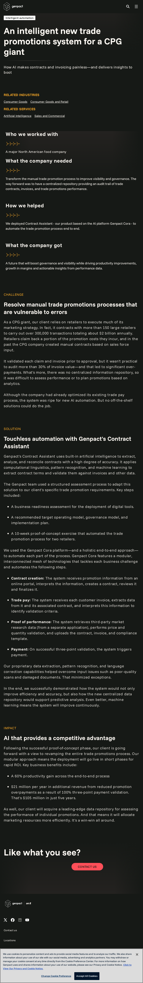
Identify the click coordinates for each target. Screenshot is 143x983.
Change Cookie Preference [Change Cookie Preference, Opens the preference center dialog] (56, 975)
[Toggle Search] (128, 7)
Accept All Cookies (86, 975)
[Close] (137, 954)
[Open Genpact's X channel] (5, 920)
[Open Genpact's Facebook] (13, 920)
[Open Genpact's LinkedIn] (20, 920)
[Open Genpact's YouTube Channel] (27, 920)
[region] (71, 966)
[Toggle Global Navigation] (136, 7)
